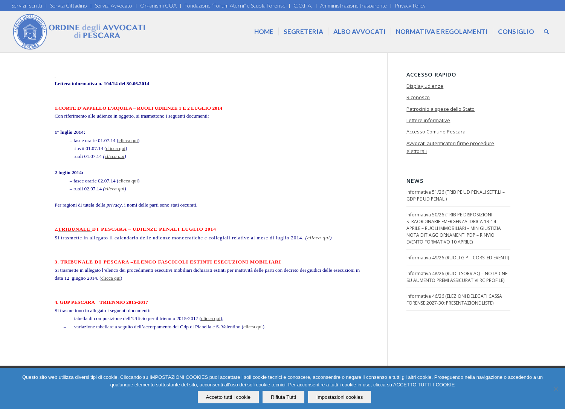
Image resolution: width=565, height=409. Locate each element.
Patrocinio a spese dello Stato (440, 109)
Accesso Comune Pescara (436, 131)
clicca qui (128, 140)
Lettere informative (428, 120)
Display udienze (424, 86)
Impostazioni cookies (339, 397)
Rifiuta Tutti (283, 397)
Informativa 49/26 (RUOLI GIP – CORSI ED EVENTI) (457, 257)
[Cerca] (546, 31)
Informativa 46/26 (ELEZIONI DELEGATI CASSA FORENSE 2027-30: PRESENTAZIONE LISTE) (454, 299)
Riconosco (418, 97)
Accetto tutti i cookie (228, 397)
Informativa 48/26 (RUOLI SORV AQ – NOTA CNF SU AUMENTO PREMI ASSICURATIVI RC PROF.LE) (456, 276)
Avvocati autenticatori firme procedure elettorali (450, 147)
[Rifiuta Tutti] (555, 388)
